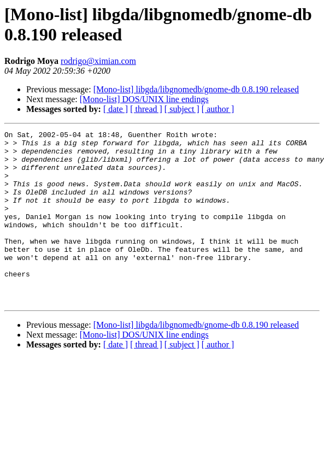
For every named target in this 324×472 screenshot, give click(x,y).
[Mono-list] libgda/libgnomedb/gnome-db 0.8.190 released (196, 89)
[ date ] (115, 109)
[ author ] (218, 109)
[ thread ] (146, 109)
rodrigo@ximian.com (98, 61)
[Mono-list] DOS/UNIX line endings (144, 99)
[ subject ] (181, 109)
